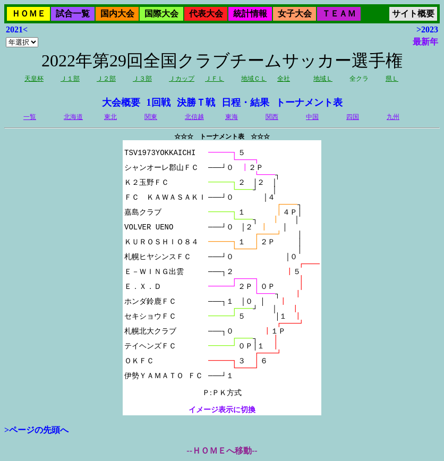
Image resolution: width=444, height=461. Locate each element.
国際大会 (161, 13)
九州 (393, 117)
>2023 (427, 29)
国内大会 (117, 13)
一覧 (29, 117)
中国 (312, 117)
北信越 (194, 117)
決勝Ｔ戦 (196, 102)
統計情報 (250, 13)
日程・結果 (245, 102)
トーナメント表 (309, 102)
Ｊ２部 (106, 78)
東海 (231, 117)
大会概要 (121, 102)
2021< (17, 29)
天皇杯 (34, 78)
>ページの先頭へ (36, 429)
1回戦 (158, 102)
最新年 (425, 41)
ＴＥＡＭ (339, 13)
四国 (352, 117)
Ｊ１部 (70, 78)
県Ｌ (392, 78)
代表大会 (206, 13)
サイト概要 (413, 13)
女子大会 (295, 13)
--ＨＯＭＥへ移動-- (221, 450)
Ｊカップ (181, 78)
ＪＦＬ (214, 78)
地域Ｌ (322, 78)
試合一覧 (73, 13)
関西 (272, 117)
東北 (110, 117)
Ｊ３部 (142, 78)
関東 (150, 117)
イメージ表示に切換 (222, 410)
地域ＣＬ (254, 78)
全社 (283, 78)
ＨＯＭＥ (29, 13)
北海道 (73, 117)
